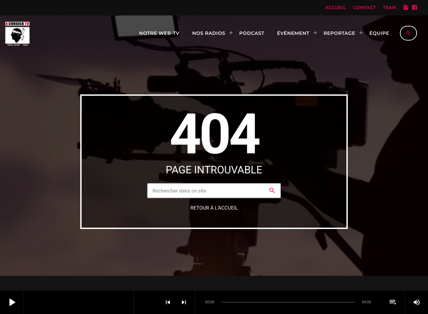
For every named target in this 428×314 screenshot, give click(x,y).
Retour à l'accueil (214, 208)
